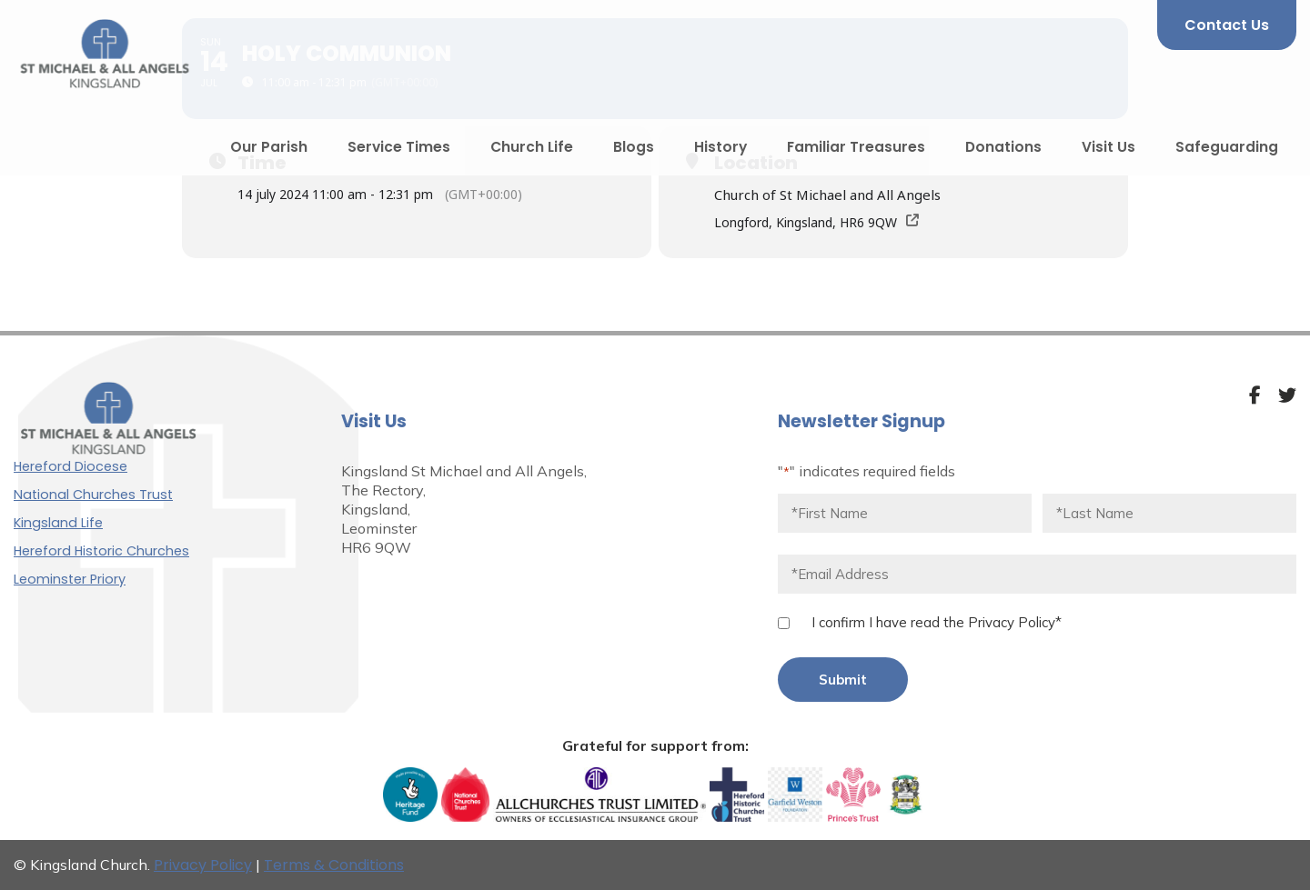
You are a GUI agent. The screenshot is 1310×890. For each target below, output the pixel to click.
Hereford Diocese (70, 466)
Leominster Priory (70, 579)
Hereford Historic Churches (101, 551)
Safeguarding (1226, 146)
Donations (1003, 146)
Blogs (633, 146)
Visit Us (1108, 146)
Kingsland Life (58, 523)
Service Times (399, 146)
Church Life (531, 146)
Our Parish (268, 146)
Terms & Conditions (334, 865)
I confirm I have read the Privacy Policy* (936, 622)
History (720, 146)
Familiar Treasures (856, 146)
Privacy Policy (203, 865)
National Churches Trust (93, 494)
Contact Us (1226, 25)
